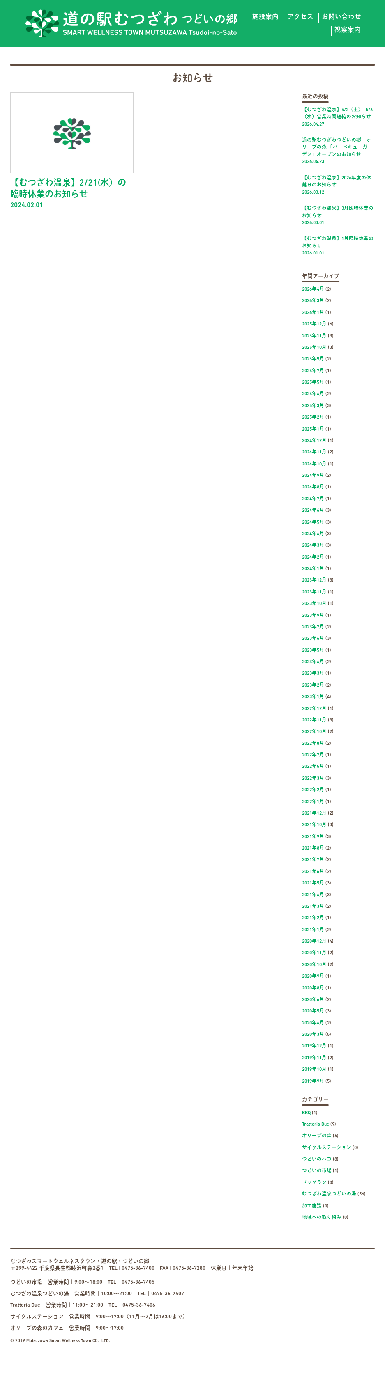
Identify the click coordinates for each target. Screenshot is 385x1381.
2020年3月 (313, 1034)
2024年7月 (313, 499)
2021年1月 (313, 930)
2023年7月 (313, 627)
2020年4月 (313, 1023)
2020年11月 (314, 952)
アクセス (300, 17)
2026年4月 (313, 289)
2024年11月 (314, 452)
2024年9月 (313, 475)
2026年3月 (313, 300)
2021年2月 (313, 918)
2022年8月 (313, 743)
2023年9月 (313, 615)
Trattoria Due (315, 1124)
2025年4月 (313, 394)
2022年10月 (314, 731)
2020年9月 (313, 976)
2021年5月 (313, 883)
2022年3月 (313, 778)
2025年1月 (313, 429)
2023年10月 (314, 603)
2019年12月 (314, 1046)
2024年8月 (313, 487)
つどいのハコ (317, 1159)
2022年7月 (313, 755)
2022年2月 (313, 790)
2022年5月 (313, 766)
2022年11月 (314, 720)
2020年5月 (313, 1011)
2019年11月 (314, 1058)
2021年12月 (314, 813)
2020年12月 (314, 941)
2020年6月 (313, 999)
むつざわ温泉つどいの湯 (329, 1194)
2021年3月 (313, 906)
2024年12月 (314, 440)
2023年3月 (313, 673)
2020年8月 (313, 988)
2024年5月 (313, 522)
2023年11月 (314, 592)
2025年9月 (313, 359)
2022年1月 (313, 801)
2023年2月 (313, 685)
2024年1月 (313, 568)
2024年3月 (313, 545)
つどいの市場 (317, 1170)
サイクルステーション (326, 1147)
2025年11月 (314, 336)
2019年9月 (313, 1081)
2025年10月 (314, 347)
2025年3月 (313, 405)
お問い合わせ (341, 17)
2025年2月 (313, 417)
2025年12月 (314, 324)
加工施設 (312, 1206)
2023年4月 (313, 662)
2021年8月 (313, 848)
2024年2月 (313, 557)
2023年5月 (313, 650)
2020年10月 (314, 964)
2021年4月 (313, 895)
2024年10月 (314, 464)
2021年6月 (313, 871)
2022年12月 (314, 708)
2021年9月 (313, 836)
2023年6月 (313, 638)
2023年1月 (313, 696)
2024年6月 (313, 510)
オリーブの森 (317, 1136)
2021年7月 (313, 859)
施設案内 (265, 17)
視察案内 (347, 30)
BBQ (306, 1113)
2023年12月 (314, 580)
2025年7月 (313, 371)
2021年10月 (314, 824)
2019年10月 (314, 1069)
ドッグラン (314, 1182)
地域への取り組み (321, 1217)
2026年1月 (313, 312)
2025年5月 (313, 382)
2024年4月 (313, 533)
